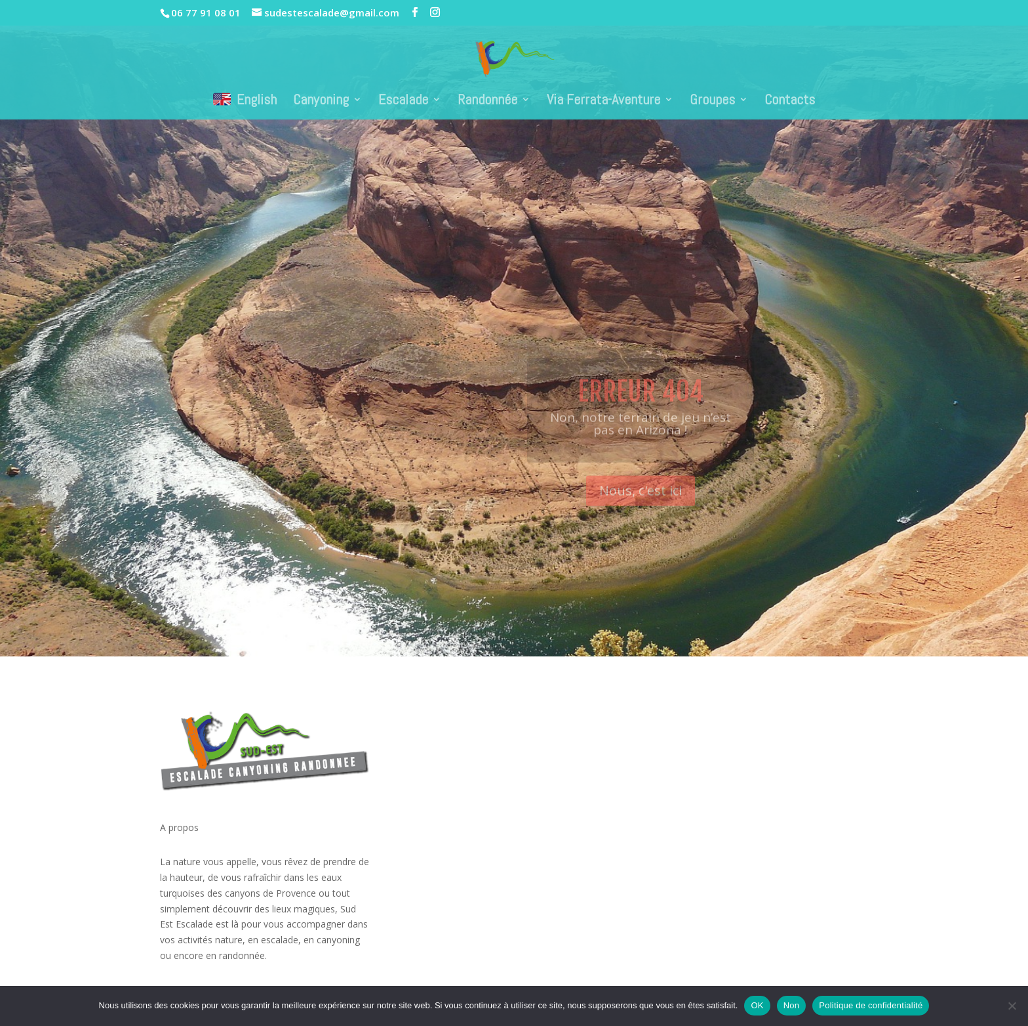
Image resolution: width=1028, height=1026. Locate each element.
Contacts (789, 101)
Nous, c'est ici (640, 506)
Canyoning (321, 101)
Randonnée (487, 101)
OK (757, 1005)
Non (791, 1005)
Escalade (403, 101)
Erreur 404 (640, 406)
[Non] (1011, 1005)
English (245, 99)
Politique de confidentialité (870, 1005)
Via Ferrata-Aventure (603, 101)
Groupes (712, 101)
